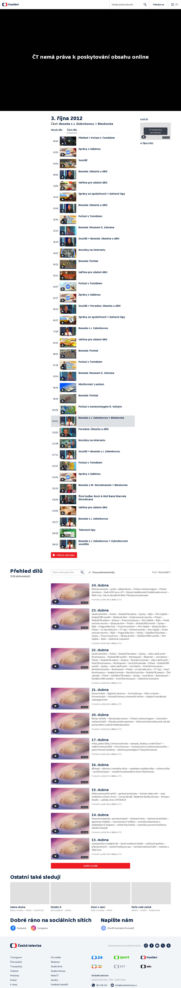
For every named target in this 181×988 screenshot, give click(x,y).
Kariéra (54, 980)
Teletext (14, 970)
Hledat (144, 5)
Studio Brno (56, 966)
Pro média (56, 957)
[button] (69, 141)
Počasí (13, 980)
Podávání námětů (59, 984)
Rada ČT (55, 975)
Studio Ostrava (58, 970)
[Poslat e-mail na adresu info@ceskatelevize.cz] (124, 985)
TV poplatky (16, 966)
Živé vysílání (16, 961)
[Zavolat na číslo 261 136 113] (99, 985)
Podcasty (14, 975)
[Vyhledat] (82, 572)
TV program (16, 957)
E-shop (13, 984)
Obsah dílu (56, 129)
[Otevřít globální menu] (174, 4)
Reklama (55, 961)
